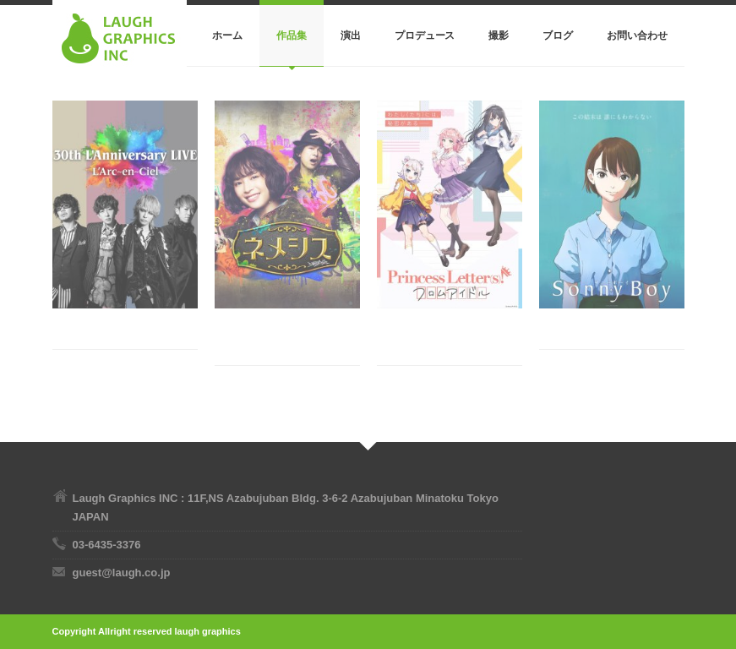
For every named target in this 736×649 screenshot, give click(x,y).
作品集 (291, 35)
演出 (351, 35)
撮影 (498, 35)
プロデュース (425, 35)
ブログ (557, 35)
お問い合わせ (637, 35)
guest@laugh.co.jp (122, 572)
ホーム (227, 35)
